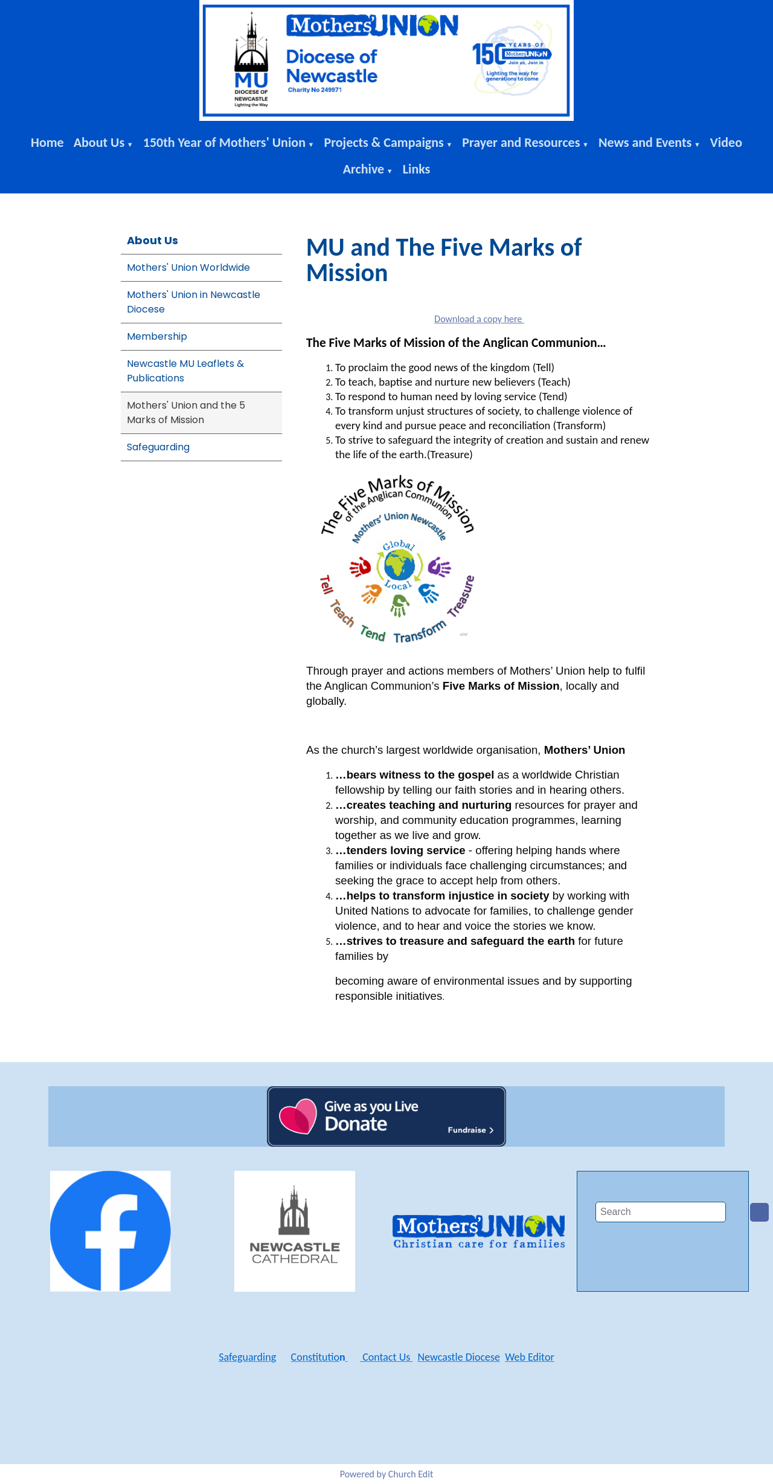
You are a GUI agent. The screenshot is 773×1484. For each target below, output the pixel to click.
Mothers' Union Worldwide (188, 267)
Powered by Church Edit (387, 1474)
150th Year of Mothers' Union (224, 142)
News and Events (644, 142)
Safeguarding (158, 447)
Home (47, 142)
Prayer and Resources (521, 142)
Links (417, 169)
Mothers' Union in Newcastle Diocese (193, 302)
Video (726, 142)
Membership (157, 336)
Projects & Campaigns (383, 142)
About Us (99, 142)
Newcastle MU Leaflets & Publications (185, 371)
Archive (364, 169)
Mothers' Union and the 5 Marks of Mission (186, 412)
